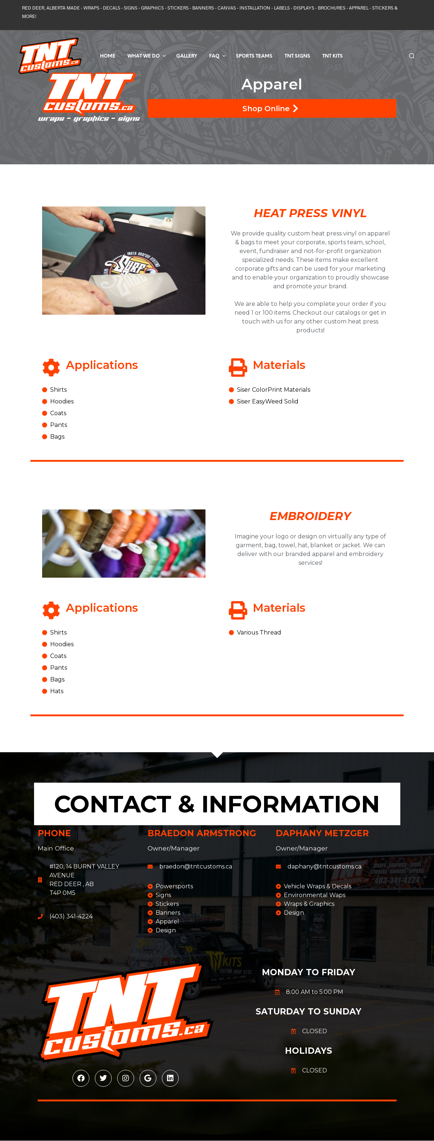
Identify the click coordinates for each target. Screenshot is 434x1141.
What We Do (143, 56)
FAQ (214, 56)
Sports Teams (254, 56)
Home (107, 56)
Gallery (186, 56)
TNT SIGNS (297, 56)
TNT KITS (332, 56)
